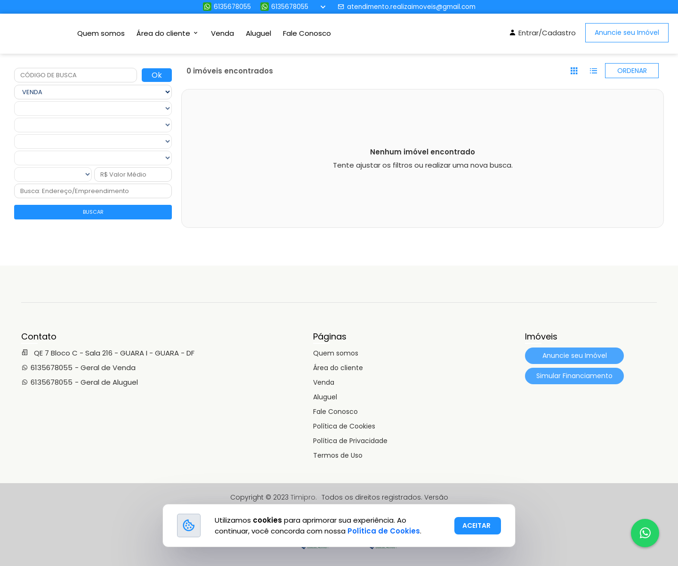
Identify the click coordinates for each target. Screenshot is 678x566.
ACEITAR (476, 525)
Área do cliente (338, 367)
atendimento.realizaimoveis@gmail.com (407, 6)
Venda (222, 33)
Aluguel (258, 33)
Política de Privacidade (350, 440)
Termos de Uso (338, 455)
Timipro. (304, 497)
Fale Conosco (307, 33)
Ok (157, 75)
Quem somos (101, 33)
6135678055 (227, 6)
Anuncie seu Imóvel (627, 32)
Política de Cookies (344, 426)
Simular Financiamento (574, 375)
